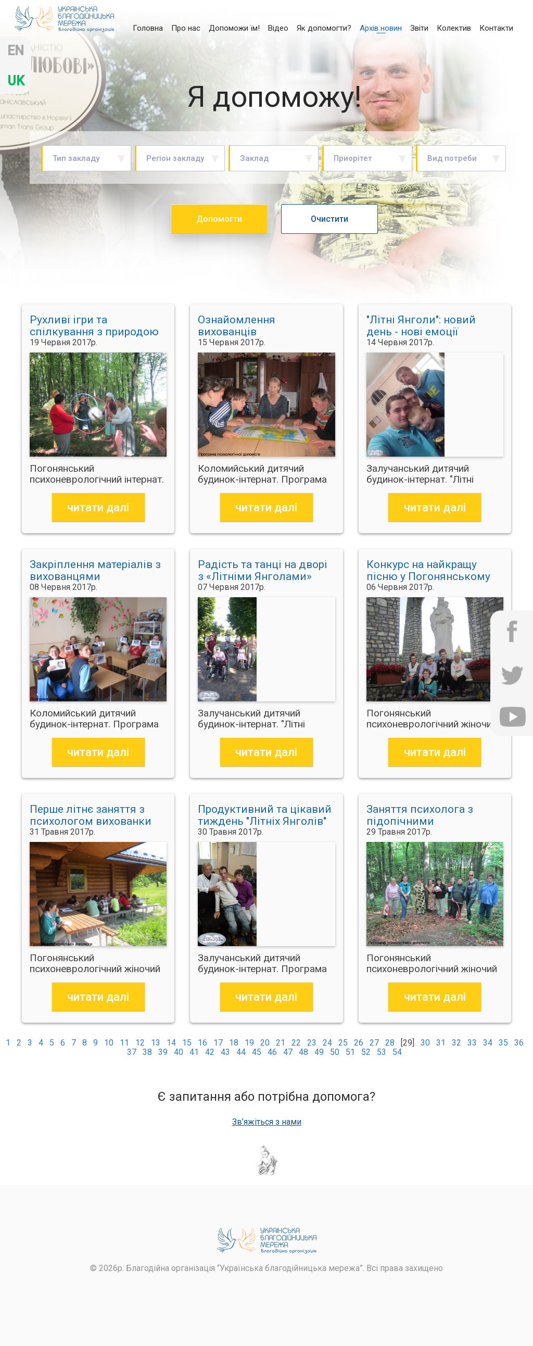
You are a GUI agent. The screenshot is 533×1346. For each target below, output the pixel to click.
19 (249, 1043)
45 (256, 1052)
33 (472, 1043)
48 (303, 1052)
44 (241, 1052)
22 (296, 1043)
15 (187, 1043)
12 (140, 1043)
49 (319, 1052)
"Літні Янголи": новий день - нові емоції (421, 326)
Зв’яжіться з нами (266, 1122)
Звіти (419, 28)
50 (334, 1052)
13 (155, 1043)
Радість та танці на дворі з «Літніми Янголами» (262, 571)
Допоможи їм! (234, 28)
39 (163, 1052)
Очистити (329, 219)
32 (456, 1043)
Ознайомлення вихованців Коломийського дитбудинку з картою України (253, 326)
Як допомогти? (324, 28)
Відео (278, 28)
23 (311, 1043)
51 (350, 1052)
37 (131, 1052)
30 (425, 1043)
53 (381, 1052)
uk (15, 81)
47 (288, 1052)
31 (441, 1043)
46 (272, 1052)
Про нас (185, 28)
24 (327, 1043)
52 (366, 1052)
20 (265, 1043)
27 (374, 1043)
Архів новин (381, 28)
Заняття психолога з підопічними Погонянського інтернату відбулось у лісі (431, 815)
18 (233, 1043)
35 (503, 1043)
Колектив (454, 28)
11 (124, 1043)
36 (519, 1043)
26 (358, 1043)
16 (202, 1043)
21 (280, 1043)
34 (487, 1043)
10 (108, 1043)
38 (147, 1052)
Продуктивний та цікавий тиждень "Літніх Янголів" (265, 815)
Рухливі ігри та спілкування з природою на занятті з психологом (94, 326)
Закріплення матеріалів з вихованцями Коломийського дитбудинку (95, 571)
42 (209, 1052)
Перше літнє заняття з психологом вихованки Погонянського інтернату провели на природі (95, 815)
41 (194, 1052)
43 (225, 1052)
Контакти (496, 28)
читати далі (98, 507)
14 (171, 1043)
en (15, 50)
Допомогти (219, 219)
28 (390, 1043)
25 (343, 1043)
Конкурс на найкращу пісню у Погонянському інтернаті (428, 571)
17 (218, 1043)
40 (178, 1052)
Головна (148, 27)
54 (397, 1052)
